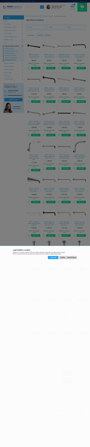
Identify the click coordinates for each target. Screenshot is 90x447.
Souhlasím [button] (53, 257)
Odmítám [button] (62, 257)
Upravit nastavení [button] (71, 257)
